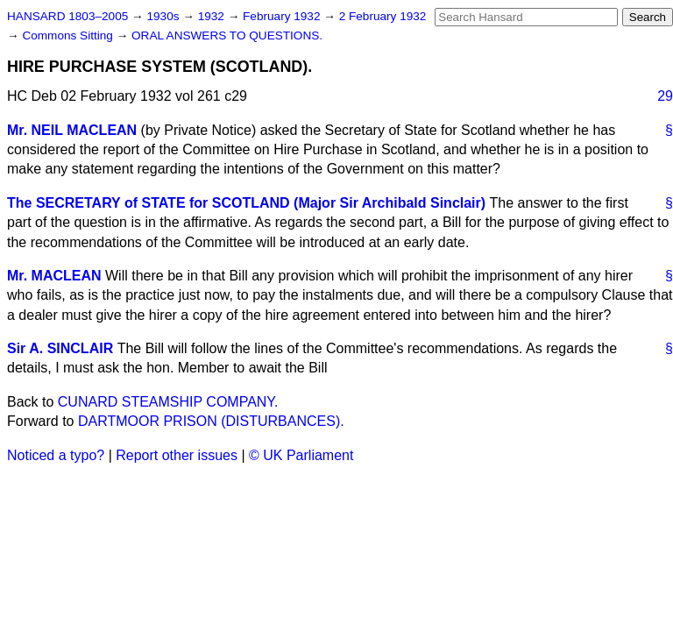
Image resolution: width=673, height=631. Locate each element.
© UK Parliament (301, 455)
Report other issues (176, 455)
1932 (213, 16)
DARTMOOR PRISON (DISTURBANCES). (211, 421)
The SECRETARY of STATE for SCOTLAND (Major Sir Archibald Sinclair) (246, 202)
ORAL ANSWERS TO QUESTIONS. (226, 35)
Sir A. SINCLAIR (60, 348)
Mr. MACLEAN (54, 275)
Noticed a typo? (55, 455)
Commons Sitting (69, 35)
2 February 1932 (383, 16)
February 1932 (283, 16)
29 (665, 96)
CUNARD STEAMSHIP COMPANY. (168, 401)
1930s (164, 16)
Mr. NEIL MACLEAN (72, 130)
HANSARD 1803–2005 (67, 16)
